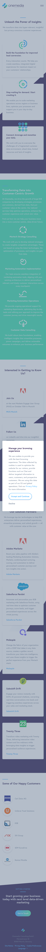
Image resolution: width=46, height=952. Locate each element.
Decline (12, 503)
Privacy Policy (31, 486)
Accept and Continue (20, 496)
